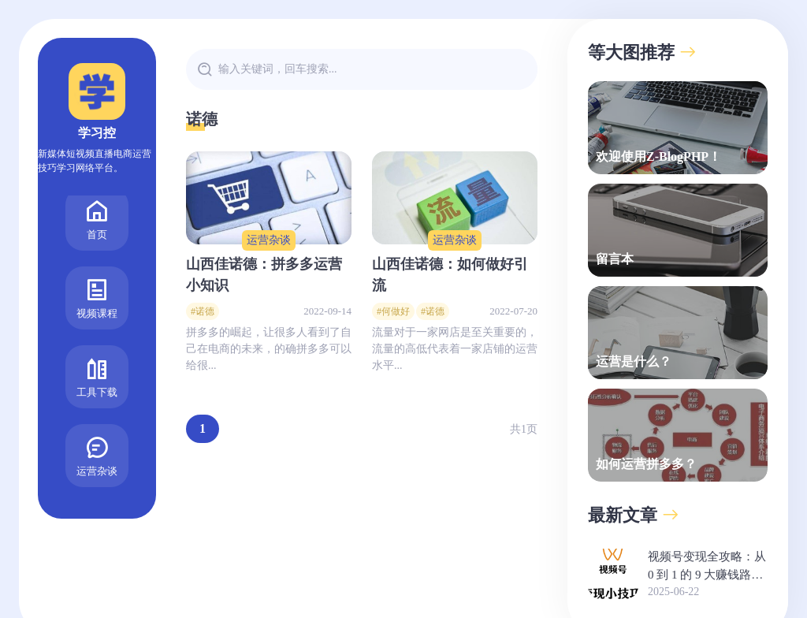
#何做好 (393, 311)
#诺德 (202, 311)
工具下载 (96, 351)
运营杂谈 (96, 430)
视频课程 (96, 272)
